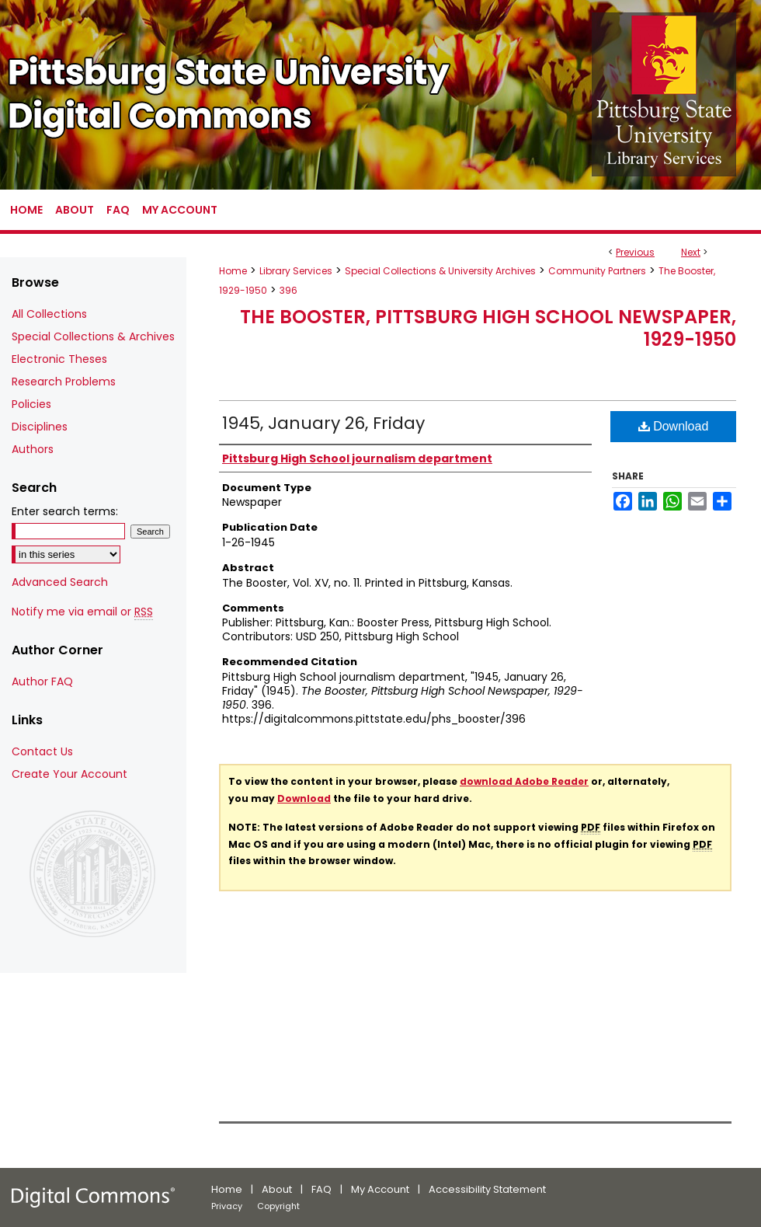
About (277, 1189)
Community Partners (597, 270)
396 (288, 290)
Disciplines (40, 426)
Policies (31, 404)
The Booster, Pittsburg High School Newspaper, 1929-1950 (488, 328)
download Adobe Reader (524, 781)
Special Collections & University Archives (440, 270)
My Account (380, 1189)
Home (233, 270)
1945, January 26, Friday (323, 423)
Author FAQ (42, 681)
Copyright (278, 1206)
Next (690, 252)
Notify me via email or (82, 612)
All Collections (49, 314)
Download (673, 426)
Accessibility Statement (487, 1189)
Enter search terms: (65, 511)
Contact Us (42, 751)
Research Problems (64, 381)
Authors (33, 449)
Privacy (226, 1206)
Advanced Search (60, 582)
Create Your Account (69, 774)
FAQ (321, 1189)
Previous (635, 252)
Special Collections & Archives (93, 336)
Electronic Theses (59, 359)
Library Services (295, 270)
